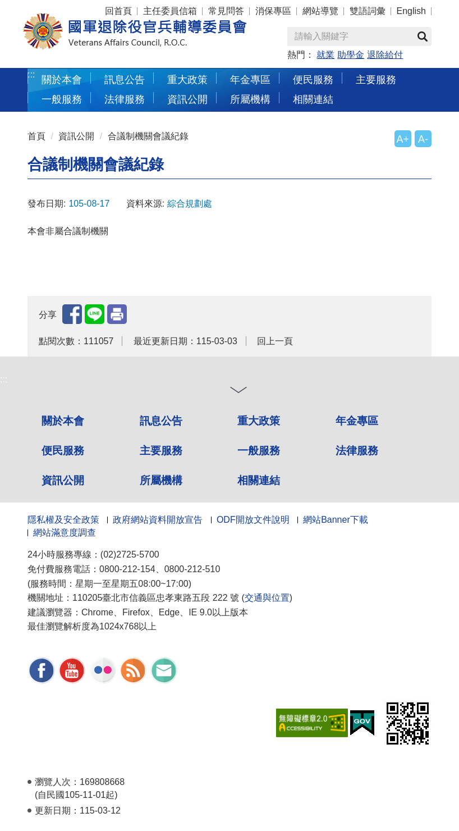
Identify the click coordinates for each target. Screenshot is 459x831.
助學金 (350, 55)
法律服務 (357, 450)
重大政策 (187, 79)
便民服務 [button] (313, 79)
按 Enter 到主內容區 (50, 7)
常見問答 (226, 11)
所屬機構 (161, 480)
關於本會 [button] (62, 79)
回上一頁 (275, 341)
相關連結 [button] (313, 99)
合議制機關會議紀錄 (148, 136)
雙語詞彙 (367, 11)
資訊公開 (76, 136)
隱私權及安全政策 (63, 519)
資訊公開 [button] (187, 99)
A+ (403, 139)
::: (31, 74)
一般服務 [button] (62, 99)
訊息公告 (161, 421)
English (411, 11)
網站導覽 (320, 11)
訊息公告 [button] (124, 79)
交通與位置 (267, 597)
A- (423, 139)
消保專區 (273, 11)
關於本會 (63, 421)
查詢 (423, 36)
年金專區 (250, 79)
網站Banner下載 (335, 519)
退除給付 (385, 55)
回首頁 (118, 11)
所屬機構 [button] (250, 99)
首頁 (36, 136)
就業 (325, 55)
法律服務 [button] (124, 99)
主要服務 (161, 450)
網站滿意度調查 (64, 532)
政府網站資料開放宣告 (158, 519)
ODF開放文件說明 (253, 519)
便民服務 (63, 450)
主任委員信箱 (170, 11)
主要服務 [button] (376, 79)
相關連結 (258, 480)
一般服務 (258, 450)
